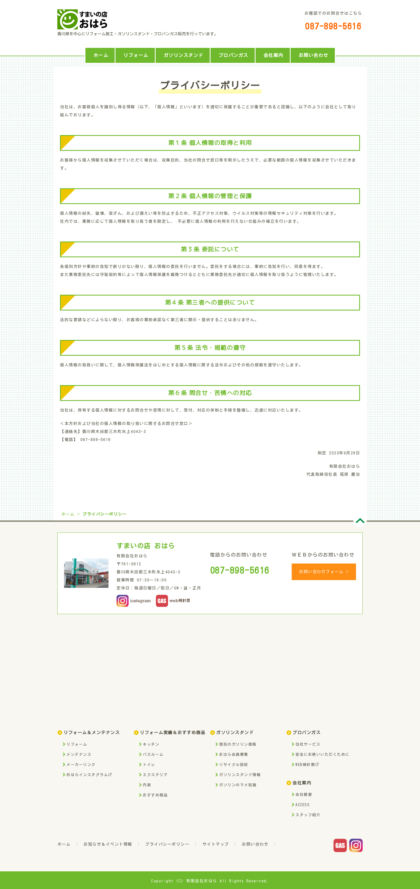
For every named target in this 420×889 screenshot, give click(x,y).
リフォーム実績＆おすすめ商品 (172, 732)
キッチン (151, 744)
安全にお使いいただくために (322, 754)
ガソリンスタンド (183, 55)
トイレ (149, 765)
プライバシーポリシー (167, 844)
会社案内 (273, 55)
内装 (147, 785)
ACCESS (302, 805)
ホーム (100, 55)
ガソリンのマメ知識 (238, 785)
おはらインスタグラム (89, 774)
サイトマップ (215, 844)
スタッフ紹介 (307, 815)
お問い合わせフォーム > (323, 572)
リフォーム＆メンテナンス (91, 732)
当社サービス (307, 744)
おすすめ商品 (155, 795)
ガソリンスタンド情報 (240, 775)
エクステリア (155, 775)
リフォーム (135, 55)
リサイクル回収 (233, 765)
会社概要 (303, 794)
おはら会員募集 (233, 754)
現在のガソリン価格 (238, 744)
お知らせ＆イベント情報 (108, 844)
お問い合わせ (313, 55)
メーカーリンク (81, 765)
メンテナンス (78, 754)
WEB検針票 (307, 764)
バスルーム (153, 754)
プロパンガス (233, 55)
